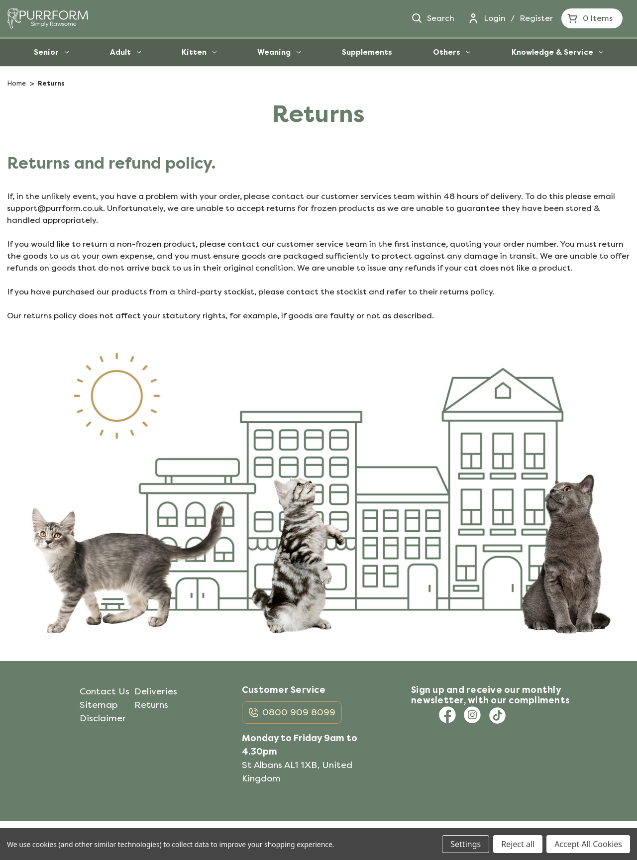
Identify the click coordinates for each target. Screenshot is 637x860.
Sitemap (98, 704)
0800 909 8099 (298, 712)
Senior (51, 52)
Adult (125, 52)
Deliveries (155, 691)
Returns (151, 704)
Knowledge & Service (557, 52)
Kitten (199, 52)
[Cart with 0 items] (592, 18)
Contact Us (104, 691)
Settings (465, 844)
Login (495, 18)
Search (432, 18)
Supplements (367, 52)
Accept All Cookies (588, 844)
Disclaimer (103, 718)
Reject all (517, 844)
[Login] (473, 18)
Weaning (279, 52)
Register (536, 18)
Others (451, 52)
